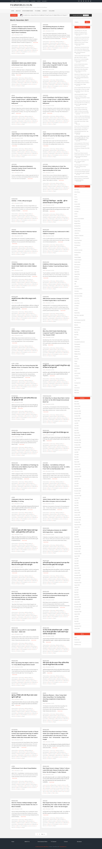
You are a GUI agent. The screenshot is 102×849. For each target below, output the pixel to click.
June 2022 (76, 502)
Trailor (53, 792)
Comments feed (77, 642)
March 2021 (76, 539)
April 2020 (76, 565)
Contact (39, 1)
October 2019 (77, 580)
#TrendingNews (24, 51)
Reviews (76, 356)
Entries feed (76, 639)
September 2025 (77, 418)
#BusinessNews (22, 47)
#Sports (18, 51)
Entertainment (77, 245)
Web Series (76, 392)
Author (75, 213)
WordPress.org (77, 644)
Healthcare (76, 276)
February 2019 (77, 599)
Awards (76, 216)
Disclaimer (44, 1)
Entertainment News (24, 1)
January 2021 (77, 543)
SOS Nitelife (76, 366)
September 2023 (77, 476)
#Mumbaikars (21, 50)
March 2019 (76, 597)
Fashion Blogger (77, 257)
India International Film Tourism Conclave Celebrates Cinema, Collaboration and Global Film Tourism (82, 96)
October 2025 (77, 415)
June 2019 (76, 589)
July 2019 (76, 587)
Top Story (76, 375)
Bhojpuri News (46, 198)
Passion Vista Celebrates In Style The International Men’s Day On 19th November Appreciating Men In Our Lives (56, 168)
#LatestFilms (33, 48)
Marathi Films (77, 312)
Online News (14, 24)
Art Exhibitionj (77, 208)
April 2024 (76, 459)
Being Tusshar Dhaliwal (79, 218)
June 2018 (76, 618)
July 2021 (76, 529)
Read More (35, 42)
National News (77, 327)
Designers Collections (78, 235)
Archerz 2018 (77, 204)
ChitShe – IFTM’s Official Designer (22, 200)
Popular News (14, 729)
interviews (54, 788)
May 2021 (76, 534)
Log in (75, 637)
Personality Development (79, 341)
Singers (23, 53)
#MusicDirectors (28, 50)
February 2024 (77, 464)
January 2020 (77, 572)
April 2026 (76, 401)
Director (64, 785)
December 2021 (77, 517)
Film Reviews (77, 266)
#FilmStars (28, 48)
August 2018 (77, 614)
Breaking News (46, 229)
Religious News (77, 353)
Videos (75, 385)
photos (60, 791)
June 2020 (76, 560)
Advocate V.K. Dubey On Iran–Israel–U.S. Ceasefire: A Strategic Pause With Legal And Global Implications (82, 76)
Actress (34, 51)
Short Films (76, 358)
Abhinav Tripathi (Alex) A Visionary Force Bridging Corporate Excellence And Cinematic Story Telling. (81, 82)
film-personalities (54, 786)
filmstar (60, 786)
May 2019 (76, 592)
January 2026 (77, 408)
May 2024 (76, 457)
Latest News (14, 164)
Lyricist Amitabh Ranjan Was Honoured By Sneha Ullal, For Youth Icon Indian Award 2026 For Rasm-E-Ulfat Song (82, 89)
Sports (75, 370)
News (75, 337)
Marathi (76, 310)
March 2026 (76, 403)
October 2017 (77, 623)
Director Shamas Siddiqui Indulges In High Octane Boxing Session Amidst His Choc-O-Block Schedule (25, 804)
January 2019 (77, 601)
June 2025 (76, 425)
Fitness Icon (76, 269)
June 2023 (76, 483)
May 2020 (76, 563)
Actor (75, 194)
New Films (56, 791)
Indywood (76, 286)
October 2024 (77, 444)
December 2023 (77, 469)
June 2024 (76, 454)
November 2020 (77, 548)
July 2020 (76, 558)
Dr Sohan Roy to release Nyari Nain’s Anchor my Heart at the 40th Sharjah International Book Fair (56, 400)
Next (42, 834)
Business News (14, 198)
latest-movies (46, 789)
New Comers (50, 791)
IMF (75, 283)
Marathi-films (56, 789)
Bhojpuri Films (46, 363)
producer (67, 791)
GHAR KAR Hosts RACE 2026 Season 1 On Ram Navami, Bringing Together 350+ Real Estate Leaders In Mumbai (82, 171)
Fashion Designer (77, 259)
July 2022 (76, 500)
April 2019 (76, 594)
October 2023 (77, 473)
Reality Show (77, 351)
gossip (65, 786)
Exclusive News (77, 252)
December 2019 (77, 575)
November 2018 (77, 606)
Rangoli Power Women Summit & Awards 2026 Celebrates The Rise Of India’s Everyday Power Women (82, 155)
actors (30, 51)
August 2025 (77, 420)
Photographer (77, 344)
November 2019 (77, 577)
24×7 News (76, 189)
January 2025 (77, 437)
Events (75, 247)
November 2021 (77, 519)
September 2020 (77, 553)
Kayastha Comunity (78, 293)
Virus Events (77, 387)
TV (75, 380)
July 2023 (76, 481)
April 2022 (76, 507)
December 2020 (77, 546)
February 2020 (77, 570)
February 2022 (77, 512)
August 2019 (77, 585)
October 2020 (77, 551)
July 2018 (76, 616)
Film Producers (77, 264)
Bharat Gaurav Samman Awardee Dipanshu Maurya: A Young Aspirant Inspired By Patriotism (81, 178)
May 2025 (76, 428)
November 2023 (77, 471)
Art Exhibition (77, 206)
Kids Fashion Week (78, 295)
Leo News (76, 308)
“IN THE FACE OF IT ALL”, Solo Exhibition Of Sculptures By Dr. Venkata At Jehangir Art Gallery (20, 15)
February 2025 (77, 435)
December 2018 (77, 604)
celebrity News (77, 230)
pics (64, 791)
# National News (15, 45)
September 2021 (77, 524)
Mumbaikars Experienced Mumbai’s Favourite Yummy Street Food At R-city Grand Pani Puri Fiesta (24, 168)
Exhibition (76, 254)
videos (57, 792)
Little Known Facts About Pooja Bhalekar (24, 768)
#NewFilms (35, 50)
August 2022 (77, 498)
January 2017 (77, 628)
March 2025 (76, 432)
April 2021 (76, 536)
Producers (19, 53)
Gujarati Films (77, 274)
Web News (76, 390)
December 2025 (77, 411)
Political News (77, 346)
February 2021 (77, 541)
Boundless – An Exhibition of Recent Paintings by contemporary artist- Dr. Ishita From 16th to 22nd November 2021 (56, 467)
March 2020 (76, 568)
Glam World (76, 271)
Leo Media (76, 305)
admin (13, 34)
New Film (76, 332)
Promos (45, 792)
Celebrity (59, 785)
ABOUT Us (17, 1)
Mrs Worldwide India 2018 (79, 320)
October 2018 (77, 609)
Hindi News (14, 229)
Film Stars (48, 786)
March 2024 (76, 461)
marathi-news (63, 789)
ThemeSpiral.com (62, 846)
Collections (76, 233)
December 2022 (77, 488)
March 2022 (76, 510)
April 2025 (76, 430)
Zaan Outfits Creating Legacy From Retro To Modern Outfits (81, 160)
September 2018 (77, 611)
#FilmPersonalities (21, 48)
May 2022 (76, 505)
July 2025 (76, 423)
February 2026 (77, 406)
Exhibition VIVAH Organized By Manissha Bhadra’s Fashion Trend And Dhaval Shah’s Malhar (55, 266)
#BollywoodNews (28, 45)
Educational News (78, 240)
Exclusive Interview (78, 250)
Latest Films (76, 300)
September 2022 (77, 495)
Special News (77, 368)
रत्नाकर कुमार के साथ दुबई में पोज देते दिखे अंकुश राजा (56, 432)
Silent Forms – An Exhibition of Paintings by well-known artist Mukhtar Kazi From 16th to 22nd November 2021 (25, 467)
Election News (77, 242)
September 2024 (77, 447)
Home (12, 1)
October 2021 (77, 522)
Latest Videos (66, 788)
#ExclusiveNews (30, 47)
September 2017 (77, 626)
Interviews (76, 291)
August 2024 (77, 449)
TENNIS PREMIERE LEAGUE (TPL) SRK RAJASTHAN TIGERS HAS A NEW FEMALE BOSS (24, 266)
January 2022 (77, 514)
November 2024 (77, 442)
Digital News (77, 237)
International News (47, 395)
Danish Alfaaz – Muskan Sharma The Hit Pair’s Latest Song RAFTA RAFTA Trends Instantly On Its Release (55, 65)
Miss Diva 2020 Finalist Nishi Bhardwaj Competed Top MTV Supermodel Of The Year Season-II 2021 (55, 333)
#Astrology (21, 45)
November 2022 (77, 490)
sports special (14, 261)
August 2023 (77, 478)
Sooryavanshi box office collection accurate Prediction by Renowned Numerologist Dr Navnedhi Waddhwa (56, 595)
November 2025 (77, 413)
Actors (13, 363)
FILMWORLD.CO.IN (21, 4)
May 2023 (76, 486)
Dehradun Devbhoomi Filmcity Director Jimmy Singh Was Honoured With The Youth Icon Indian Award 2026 (82, 102)
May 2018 (76, 621)
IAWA (75, 281)
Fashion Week (77, 262)
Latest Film (45, 800)
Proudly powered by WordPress (41, 846)
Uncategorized (77, 382)
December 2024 (77, 440)
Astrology (76, 211)
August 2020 (77, 556)
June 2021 (76, 531)
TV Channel (33, 1)
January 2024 (77, 466)
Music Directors (77, 322)
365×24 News (77, 192)
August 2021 (77, 527)
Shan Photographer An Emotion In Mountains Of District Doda (81, 165)
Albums (44, 60)
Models (44, 328)
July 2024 (76, 452)
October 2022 (77, 493)
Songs (75, 363)
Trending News (77, 378)
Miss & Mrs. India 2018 (79, 315)
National (76, 324)
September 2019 (77, 582)
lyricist (51, 789)
